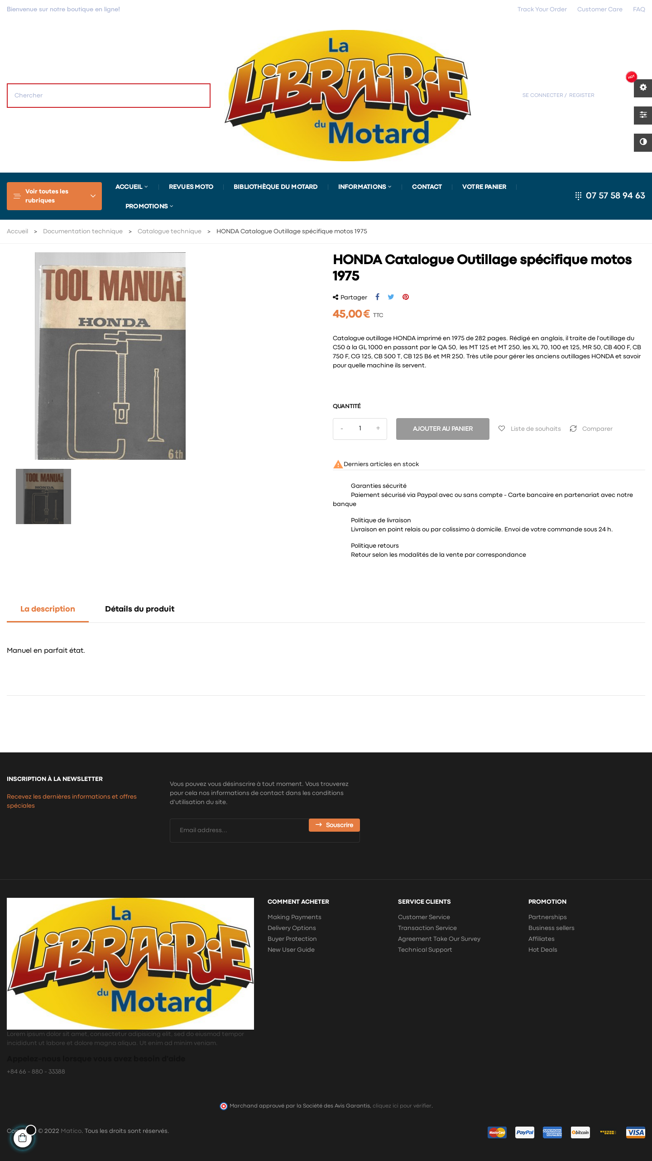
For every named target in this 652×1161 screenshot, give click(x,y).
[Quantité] (360, 429)
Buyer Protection (292, 939)
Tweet (391, 297)
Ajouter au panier (443, 429)
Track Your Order (542, 9)
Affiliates (541, 939)
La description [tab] (47, 609)
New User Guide (291, 950)
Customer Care (600, 9)
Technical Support (425, 950)
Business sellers (551, 928)
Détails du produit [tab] (139, 609)
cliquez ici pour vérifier (402, 1105)
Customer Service (424, 917)
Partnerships (547, 917)
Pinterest (406, 297)
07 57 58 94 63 (615, 196)
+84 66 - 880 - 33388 (36, 1071)
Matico (71, 1131)
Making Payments (294, 917)
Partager (377, 297)
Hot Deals (542, 950)
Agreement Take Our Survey (439, 939)
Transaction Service (427, 928)
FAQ (639, 9)
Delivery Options (292, 928)
